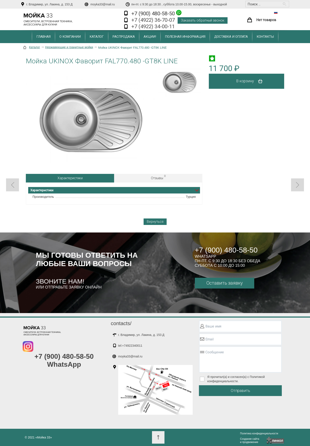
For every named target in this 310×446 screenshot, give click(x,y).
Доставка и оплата (231, 37)
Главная (43, 37)
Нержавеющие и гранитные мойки (69, 47)
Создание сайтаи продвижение (249, 440)
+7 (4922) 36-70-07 (153, 20)
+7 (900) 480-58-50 (156, 13)
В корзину (251, 81)
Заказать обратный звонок (202, 20)
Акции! (150, 37)
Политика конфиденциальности (259, 433)
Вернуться (155, 222)
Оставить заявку (224, 283)
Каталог (97, 37)
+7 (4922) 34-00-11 (153, 26)
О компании (70, 37)
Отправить (240, 390)
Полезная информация (185, 37)
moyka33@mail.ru (102, 4)
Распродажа (124, 37)
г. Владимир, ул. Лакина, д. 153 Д (49, 4)
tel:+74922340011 (130, 345)
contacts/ (121, 323)
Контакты (265, 37)
